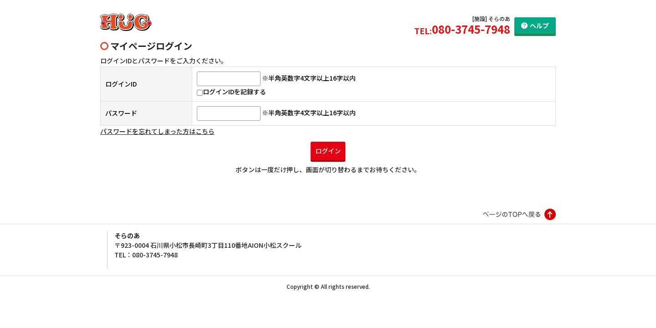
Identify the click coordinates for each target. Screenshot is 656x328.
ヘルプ (539, 25)
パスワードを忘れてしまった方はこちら (157, 131)
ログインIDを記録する (231, 91)
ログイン (328, 150)
